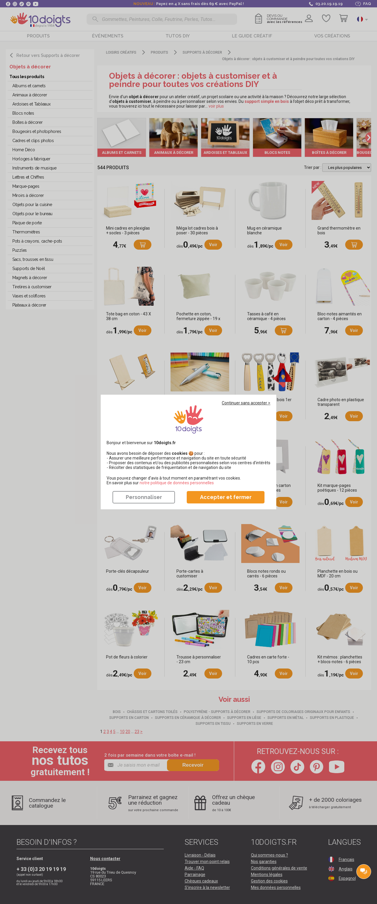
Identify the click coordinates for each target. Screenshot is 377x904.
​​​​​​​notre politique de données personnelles (177, 482)
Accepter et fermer (226, 497)
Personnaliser (144, 497)
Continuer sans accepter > (246, 403)
